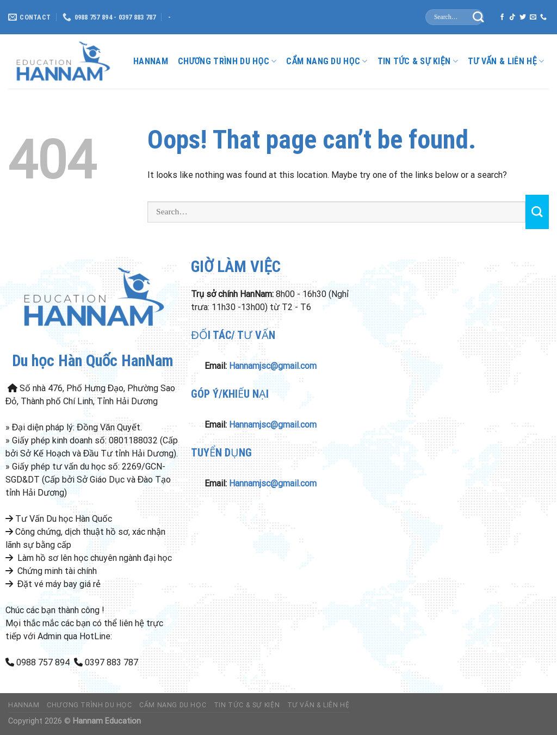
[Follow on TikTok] (512, 17)
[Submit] (478, 17)
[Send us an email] (533, 17)
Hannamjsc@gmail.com (273, 366)
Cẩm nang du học (326, 61)
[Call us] (543, 17)
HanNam (150, 61)
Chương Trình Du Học (227, 61)
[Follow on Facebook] (502, 17)
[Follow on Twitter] (522, 17)
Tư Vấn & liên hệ (506, 61)
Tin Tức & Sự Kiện (417, 61)
